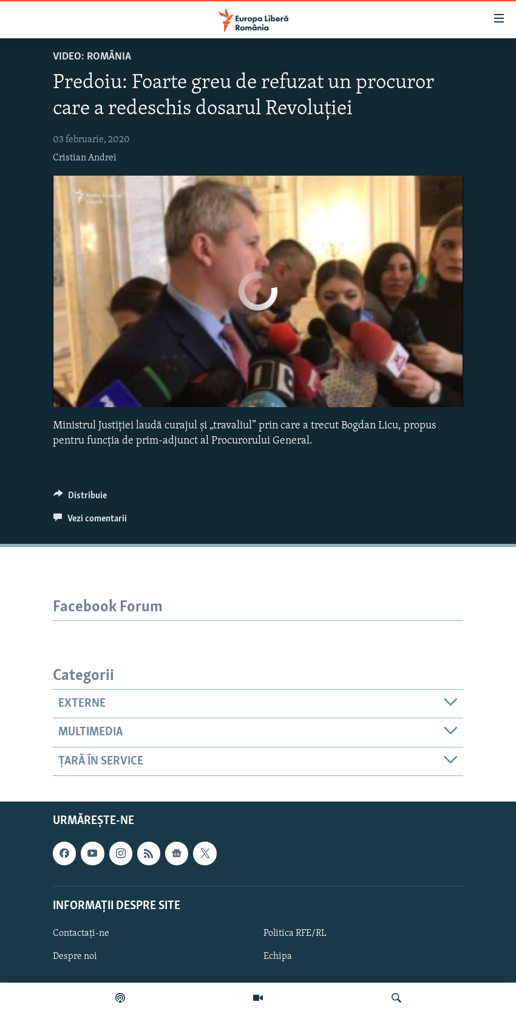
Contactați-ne (81, 933)
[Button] (80, 498)
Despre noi (75, 956)
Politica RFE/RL (295, 933)
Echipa (277, 956)
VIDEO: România (92, 57)
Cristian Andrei (85, 158)
